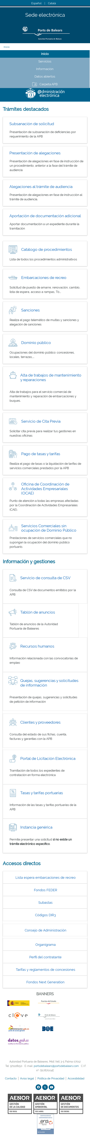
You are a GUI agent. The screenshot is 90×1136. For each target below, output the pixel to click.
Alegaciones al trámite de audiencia (40, 186)
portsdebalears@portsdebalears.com (56, 1066)
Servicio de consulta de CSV (45, 578)
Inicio (7, 47)
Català (52, 3)
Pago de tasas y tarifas (40, 453)
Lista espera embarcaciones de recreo (45, 877)
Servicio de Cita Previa (40, 421)
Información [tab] (44, 69)
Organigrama (45, 945)
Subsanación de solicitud (31, 123)
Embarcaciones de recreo (43, 277)
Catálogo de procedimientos (46, 249)
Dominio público (36, 342)
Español (36, 3)
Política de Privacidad (51, 1078)
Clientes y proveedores (40, 722)
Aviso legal (27, 1078)
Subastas (45, 902)
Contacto (11, 1078)
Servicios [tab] (44, 61)
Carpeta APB (48, 84)
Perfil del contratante (45, 957)
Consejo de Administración (45, 930)
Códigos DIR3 (45, 915)
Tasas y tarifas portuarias (41, 793)
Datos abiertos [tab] (44, 76)
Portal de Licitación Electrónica (47, 758)
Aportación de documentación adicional (45, 216)
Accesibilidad (76, 1078)
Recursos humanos (37, 646)
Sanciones (30, 310)
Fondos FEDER (45, 890)
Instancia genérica (36, 827)
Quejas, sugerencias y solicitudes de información (49, 682)
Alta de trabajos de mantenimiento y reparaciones (50, 377)
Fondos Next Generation (45, 982)
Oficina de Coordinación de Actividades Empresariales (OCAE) (45, 488)
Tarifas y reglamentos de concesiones (45, 970)
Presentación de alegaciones (34, 153)
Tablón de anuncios (37, 612)
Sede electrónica (45, 15)
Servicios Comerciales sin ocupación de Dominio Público (48, 528)
